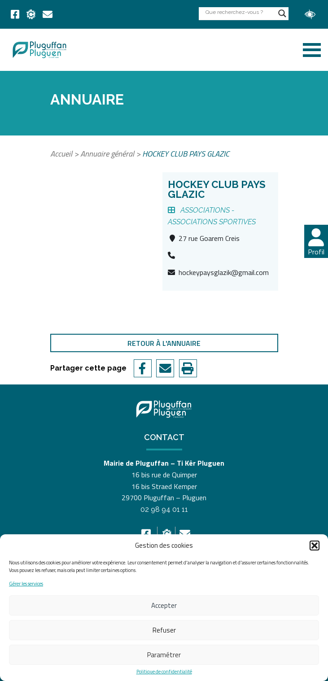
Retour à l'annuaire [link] (164, 343)
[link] (15, 14)
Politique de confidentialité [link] (164, 671)
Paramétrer (164, 655)
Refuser (164, 630)
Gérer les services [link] (26, 583)
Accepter (164, 605)
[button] (314, 545)
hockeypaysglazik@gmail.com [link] (224, 272)
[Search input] (240, 12)
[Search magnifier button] (282, 13)
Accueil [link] (61, 154)
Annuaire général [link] (107, 154)
